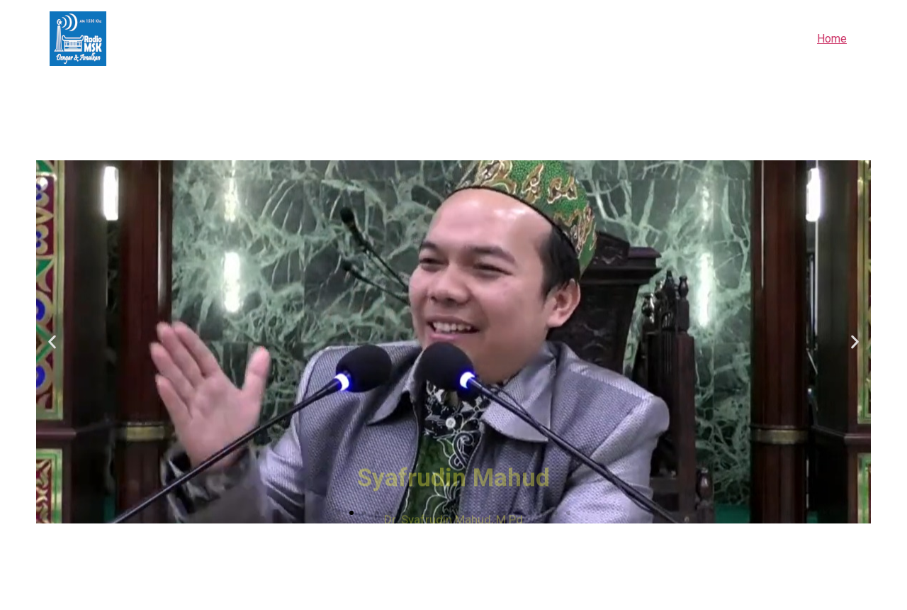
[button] (339, 513)
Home (832, 38)
